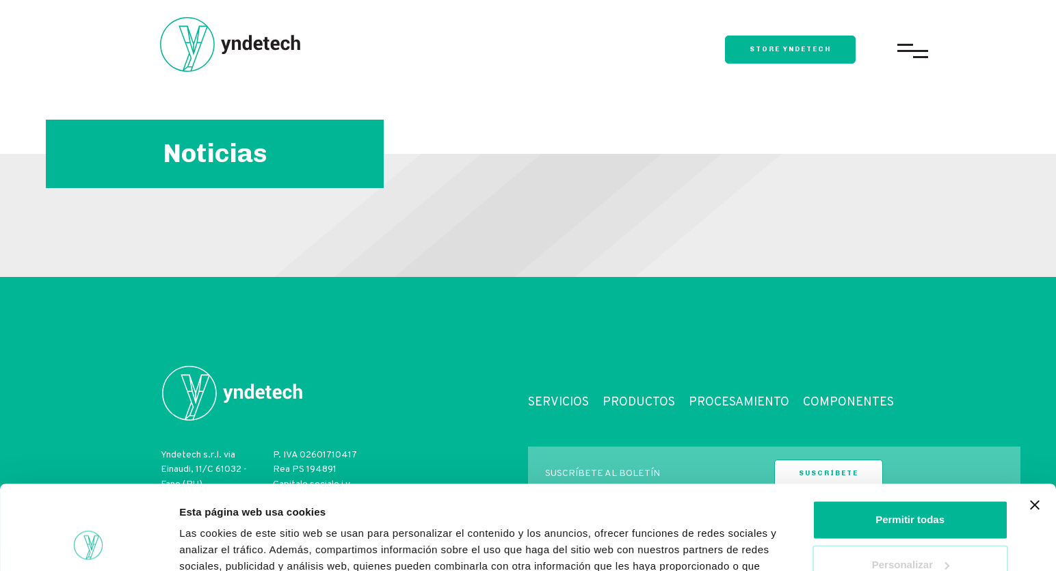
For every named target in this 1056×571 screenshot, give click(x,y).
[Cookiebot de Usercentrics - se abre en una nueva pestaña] (88, 544)
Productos (639, 402)
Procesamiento (739, 402)
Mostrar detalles (219, 544)
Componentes (848, 402)
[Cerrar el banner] (1035, 429)
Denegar (910, 533)
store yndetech (790, 49)
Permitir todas (910, 443)
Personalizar (910, 488)
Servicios (558, 402)
